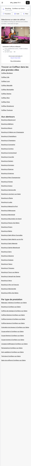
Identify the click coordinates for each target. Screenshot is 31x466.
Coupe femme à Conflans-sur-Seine (12, 335)
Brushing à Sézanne (7, 256)
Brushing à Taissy (6, 264)
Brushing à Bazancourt (8, 120)
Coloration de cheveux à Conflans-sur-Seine (15, 327)
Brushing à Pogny (6, 227)
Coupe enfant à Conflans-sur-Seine (12, 331)
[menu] (2, 3)
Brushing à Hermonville (8, 190)
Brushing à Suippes (7, 260)
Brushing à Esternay (7, 173)
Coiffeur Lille (5, 77)
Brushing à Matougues (8, 210)
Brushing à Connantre (8, 144)
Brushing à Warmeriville (8, 289)
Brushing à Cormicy (7, 149)
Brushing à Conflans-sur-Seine (11, 307)
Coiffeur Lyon (5, 81)
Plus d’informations (15, 61)
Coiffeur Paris (5, 102)
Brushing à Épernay (7, 169)
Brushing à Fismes (7, 181)
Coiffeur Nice (5, 98)
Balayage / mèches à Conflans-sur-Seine (14, 302)
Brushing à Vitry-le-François (10, 284)
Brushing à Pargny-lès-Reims (10, 223)
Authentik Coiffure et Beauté (11, 46)
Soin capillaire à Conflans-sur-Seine (12, 352)
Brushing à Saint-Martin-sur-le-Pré (12, 239)
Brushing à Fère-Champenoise (10, 177)
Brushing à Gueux (6, 186)
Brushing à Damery (7, 161)
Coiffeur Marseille (6, 85)
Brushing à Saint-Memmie (9, 243)
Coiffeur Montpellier (7, 89)
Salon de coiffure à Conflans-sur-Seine (13, 360)
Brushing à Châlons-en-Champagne (12, 132)
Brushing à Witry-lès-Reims (9, 293)
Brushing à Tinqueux (7, 268)
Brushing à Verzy (6, 280)
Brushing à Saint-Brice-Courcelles (11, 235)
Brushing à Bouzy (6, 128)
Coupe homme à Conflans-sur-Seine (12, 340)
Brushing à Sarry (6, 252)
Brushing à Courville (7, 157)
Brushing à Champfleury (8, 136)
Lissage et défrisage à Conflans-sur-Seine (14, 344)
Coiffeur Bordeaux (7, 73)
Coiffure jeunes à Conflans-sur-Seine (13, 323)
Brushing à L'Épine (7, 198)
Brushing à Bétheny (7, 124)
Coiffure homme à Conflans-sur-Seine (13, 319)
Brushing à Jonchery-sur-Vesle (11, 194)
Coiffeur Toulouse (7, 110)
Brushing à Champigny (8, 140)
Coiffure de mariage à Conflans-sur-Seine (14, 311)
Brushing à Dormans (7, 165)
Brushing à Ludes (6, 202)
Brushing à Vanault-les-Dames (10, 276)
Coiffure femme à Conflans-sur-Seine (13, 315)
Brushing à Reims (6, 231)
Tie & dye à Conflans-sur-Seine (11, 356)
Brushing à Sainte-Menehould (10, 247)
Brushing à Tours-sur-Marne (10, 272)
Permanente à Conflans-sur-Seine (11, 348)
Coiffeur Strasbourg (7, 106)
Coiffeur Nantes (6, 94)
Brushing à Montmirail (8, 214)
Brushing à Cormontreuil (9, 153)
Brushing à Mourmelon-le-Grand (11, 219)
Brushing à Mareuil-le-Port (9, 206)
